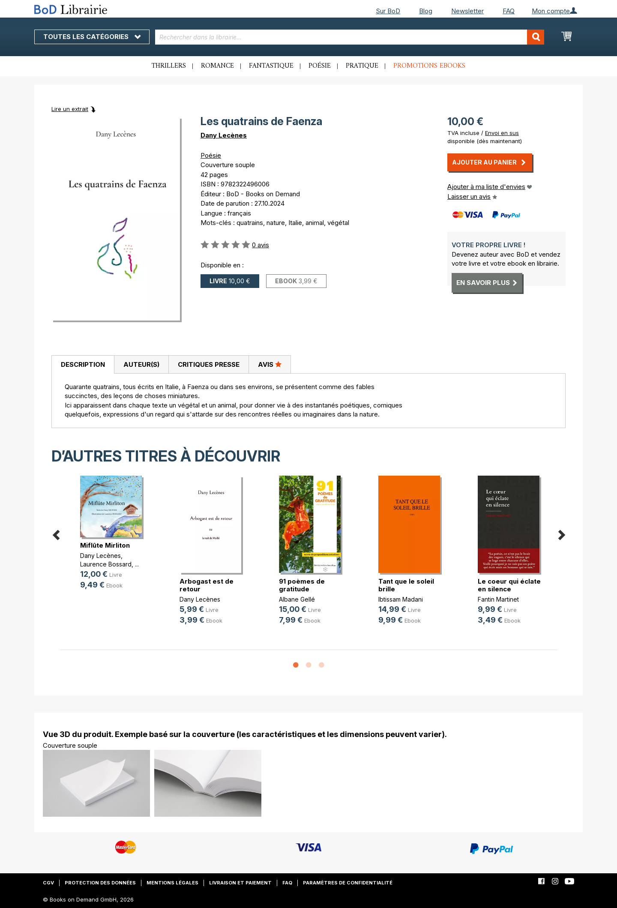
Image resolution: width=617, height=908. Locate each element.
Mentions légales (172, 883)
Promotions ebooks (429, 66)
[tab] (82, 364)
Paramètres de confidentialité (347, 883)
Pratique (362, 66)
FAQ (509, 11)
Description (83, 364)
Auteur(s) (141, 364)
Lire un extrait (69, 108)
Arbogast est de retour (207, 585)
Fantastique (271, 66)
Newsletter (467, 11)
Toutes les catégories (92, 37)
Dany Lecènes (224, 135)
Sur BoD (388, 11)
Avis (270, 364)
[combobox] (350, 37)
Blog (425, 11)
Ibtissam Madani (400, 599)
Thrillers (169, 66)
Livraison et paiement (240, 883)
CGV (48, 883)
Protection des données (100, 883)
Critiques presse (209, 364)
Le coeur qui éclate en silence (509, 585)
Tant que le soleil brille (406, 585)
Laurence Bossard (106, 564)
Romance (217, 66)
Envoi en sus (502, 132)
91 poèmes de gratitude (302, 585)
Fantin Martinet (498, 599)
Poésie (319, 66)
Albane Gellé (297, 599)
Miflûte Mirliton (105, 545)
